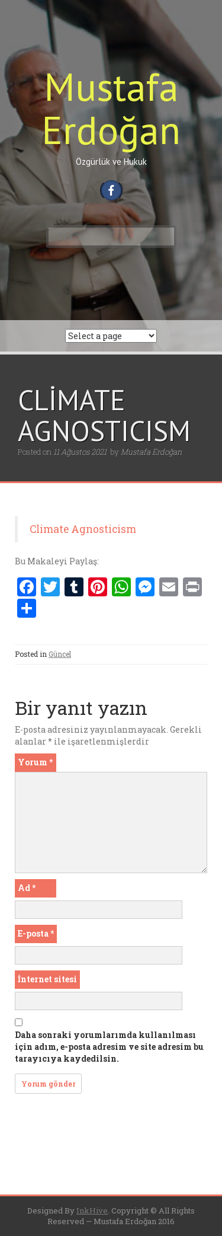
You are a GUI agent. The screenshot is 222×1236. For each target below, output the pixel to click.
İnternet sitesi (47, 979)
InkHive (92, 1210)
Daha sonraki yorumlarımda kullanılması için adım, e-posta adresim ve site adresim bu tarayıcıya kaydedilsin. (109, 1046)
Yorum (35, 762)
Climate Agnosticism (83, 529)
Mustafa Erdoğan (111, 108)
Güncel (60, 654)
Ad (27, 887)
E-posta (36, 933)
